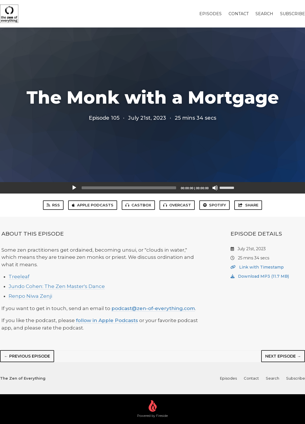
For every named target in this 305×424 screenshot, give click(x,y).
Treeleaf (19, 276)
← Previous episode (27, 356)
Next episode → (283, 356)
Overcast (177, 205)
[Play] (74, 188)
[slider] (129, 187)
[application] (153, 188)
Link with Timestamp (257, 267)
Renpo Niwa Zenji (30, 296)
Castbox (138, 205)
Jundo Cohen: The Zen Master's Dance (57, 286)
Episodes (210, 13)
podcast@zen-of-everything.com (153, 308)
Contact (239, 13)
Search (264, 13)
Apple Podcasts (92, 205)
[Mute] (215, 188)
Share (248, 205)
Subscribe (292, 13)
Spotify (214, 205)
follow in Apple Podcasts (107, 320)
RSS (53, 205)
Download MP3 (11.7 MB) (260, 276)
